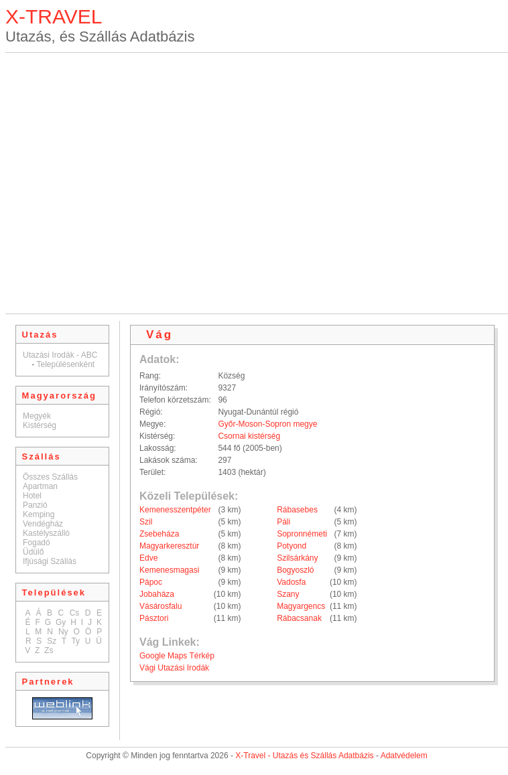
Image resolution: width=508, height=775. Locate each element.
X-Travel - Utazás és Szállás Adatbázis (304, 755)
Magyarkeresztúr (169, 546)
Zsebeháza (159, 534)
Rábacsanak (299, 618)
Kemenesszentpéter (175, 509)
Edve (148, 558)
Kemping (38, 514)
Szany (288, 594)
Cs (75, 613)
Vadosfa (291, 582)
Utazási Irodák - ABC (60, 355)
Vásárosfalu (160, 606)
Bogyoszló (295, 570)
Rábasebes (297, 509)
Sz (51, 641)
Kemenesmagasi (169, 570)
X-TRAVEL (53, 16)
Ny (63, 631)
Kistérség (39, 425)
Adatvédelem (404, 755)
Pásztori (153, 618)
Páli (283, 521)
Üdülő (33, 552)
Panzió (35, 505)
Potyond (291, 546)
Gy (61, 622)
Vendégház (43, 524)
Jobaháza (156, 594)
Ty (75, 641)
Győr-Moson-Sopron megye (267, 424)
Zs (48, 650)
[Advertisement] (130, 183)
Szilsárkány (297, 558)
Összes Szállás (50, 477)
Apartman (40, 486)
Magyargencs (301, 606)
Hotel (32, 495)
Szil (145, 521)
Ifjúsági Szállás (49, 561)
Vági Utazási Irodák (174, 668)
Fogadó (36, 542)
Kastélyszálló (46, 533)
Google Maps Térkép (176, 655)
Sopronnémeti (302, 534)
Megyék (37, 416)
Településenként (65, 364)
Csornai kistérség (249, 436)
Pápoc (150, 582)
